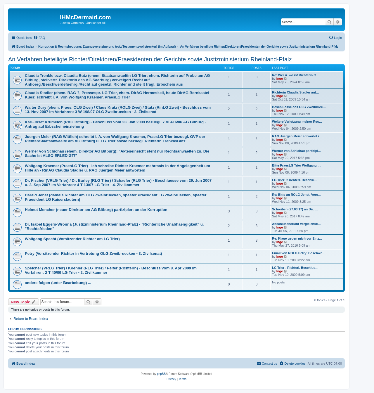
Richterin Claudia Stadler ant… (295, 92)
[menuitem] (39, 37)
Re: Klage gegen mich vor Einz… (297, 238)
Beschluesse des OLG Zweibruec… (299, 107)
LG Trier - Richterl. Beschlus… (295, 267)
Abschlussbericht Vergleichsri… (296, 224)
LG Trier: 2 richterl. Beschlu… (294, 180)
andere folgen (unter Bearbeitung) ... (58, 283)
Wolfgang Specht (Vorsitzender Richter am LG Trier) (72, 239)
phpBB (161, 373)
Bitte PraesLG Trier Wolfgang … (296, 165)
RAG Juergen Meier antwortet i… (297, 136)
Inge (279, 78)
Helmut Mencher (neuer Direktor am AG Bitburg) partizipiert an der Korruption (96, 209)
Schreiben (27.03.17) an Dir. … (295, 209)
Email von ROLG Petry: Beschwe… (298, 253)
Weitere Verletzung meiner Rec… (297, 121)
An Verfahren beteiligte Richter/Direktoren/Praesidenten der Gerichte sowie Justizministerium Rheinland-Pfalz (150, 59)
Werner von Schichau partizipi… (296, 151)
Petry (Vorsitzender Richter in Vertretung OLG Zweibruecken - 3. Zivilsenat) (93, 253)
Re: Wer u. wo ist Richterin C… (295, 75)
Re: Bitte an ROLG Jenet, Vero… (296, 194)
